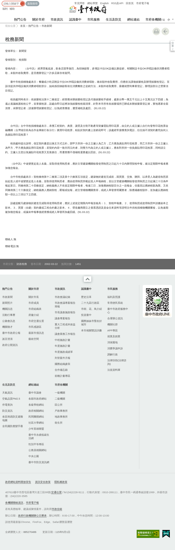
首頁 (22, 25)
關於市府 (38, 19)
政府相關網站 (36, 410)
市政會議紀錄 (62, 296)
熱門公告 (20, 19)
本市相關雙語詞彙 (91, 330)
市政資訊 (57, 19)
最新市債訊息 (36, 332)
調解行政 (112, 354)
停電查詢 (7, 404)
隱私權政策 (60, 481)
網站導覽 (92, 3)
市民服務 (93, 19)
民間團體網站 (36, 416)
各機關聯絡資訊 (14, 502)
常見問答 (79, 3)
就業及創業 (113, 336)
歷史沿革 (86, 296)
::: (1, 1)
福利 (5, 8)
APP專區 (112, 330)
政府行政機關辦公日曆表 (32, 515)
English (104, 3)
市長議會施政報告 (65, 312)
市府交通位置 (36, 320)
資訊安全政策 (43, 481)
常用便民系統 (115, 302)
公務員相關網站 (37, 450)
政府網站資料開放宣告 (18, 481)
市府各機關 (153, 19)
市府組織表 (34, 308)
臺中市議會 (34, 392)
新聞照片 (7, 302)
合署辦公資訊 (115, 318)
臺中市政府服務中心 (117, 310)
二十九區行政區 (90, 302)
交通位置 (56, 492)
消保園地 (112, 342)
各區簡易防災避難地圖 (12, 418)
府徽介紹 (33, 314)
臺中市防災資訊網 (38, 462)
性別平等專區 (36, 444)
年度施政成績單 (64, 351)
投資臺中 (86, 314)
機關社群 (112, 324)
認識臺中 (75, 19)
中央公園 (33, 456)
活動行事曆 (8, 314)
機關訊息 (7, 308)
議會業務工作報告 (65, 333)
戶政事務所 (61, 410)
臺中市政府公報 (11, 332)
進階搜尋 (32, 3)
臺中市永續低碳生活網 (38, 436)
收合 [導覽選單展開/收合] (87, 279)
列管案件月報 (62, 357)
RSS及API (117, 3)
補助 (12, 8)
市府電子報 (142, 3)
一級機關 (60, 392)
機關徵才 (7, 326)
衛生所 (58, 422)
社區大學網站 (36, 422)
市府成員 (33, 302)
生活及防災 (113, 19)
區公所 (58, 404)
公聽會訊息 (8, 320)
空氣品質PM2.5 (11, 398)
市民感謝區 (34, 326)
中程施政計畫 (62, 339)
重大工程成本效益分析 (65, 326)
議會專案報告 (62, 318)
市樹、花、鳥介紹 (91, 308)
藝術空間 (33, 338)
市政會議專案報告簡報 (65, 304)
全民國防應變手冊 (12, 426)
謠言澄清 (7, 338)
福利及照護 (113, 296)
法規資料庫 (113, 369)
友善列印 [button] (156, 31)
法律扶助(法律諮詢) (116, 362)
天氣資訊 (7, 392)
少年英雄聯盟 (36, 428)
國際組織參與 (62, 363)
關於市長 (33, 296)
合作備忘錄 (61, 369)
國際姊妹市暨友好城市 (91, 322)
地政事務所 (61, 416)
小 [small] (168, 19)
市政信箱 (57, 509)
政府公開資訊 (10, 344)
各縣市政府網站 (37, 398)
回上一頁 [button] (165, 31)
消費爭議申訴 (115, 348)
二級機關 (60, 398)
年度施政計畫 (62, 345)
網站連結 (133, 19)
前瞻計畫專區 (62, 375)
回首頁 (130, 3)
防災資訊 (7, 410)
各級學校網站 (36, 404)
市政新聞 (47, 25)
